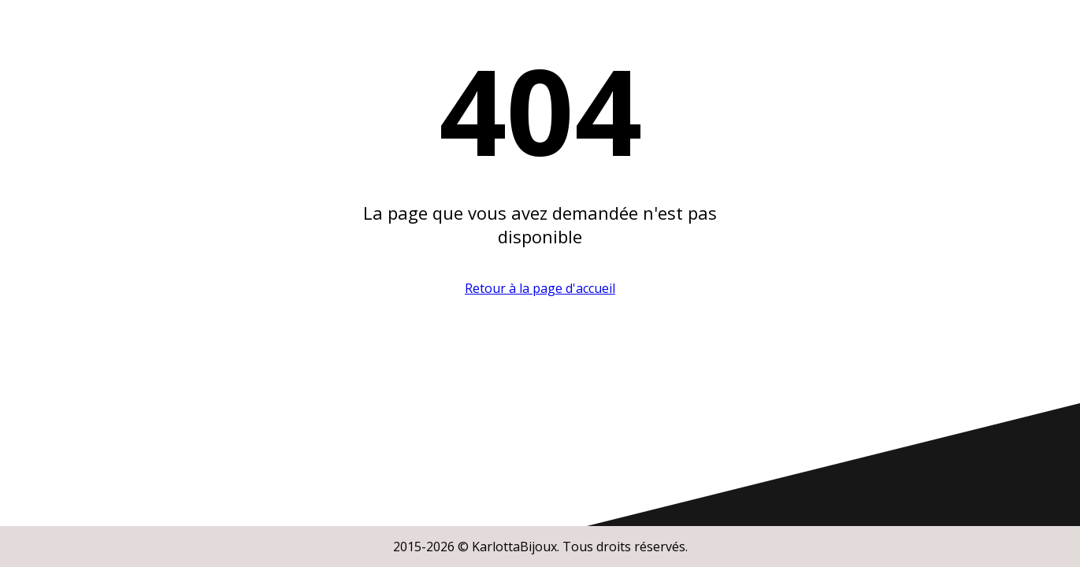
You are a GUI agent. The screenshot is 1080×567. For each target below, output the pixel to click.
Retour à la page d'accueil (540, 288)
